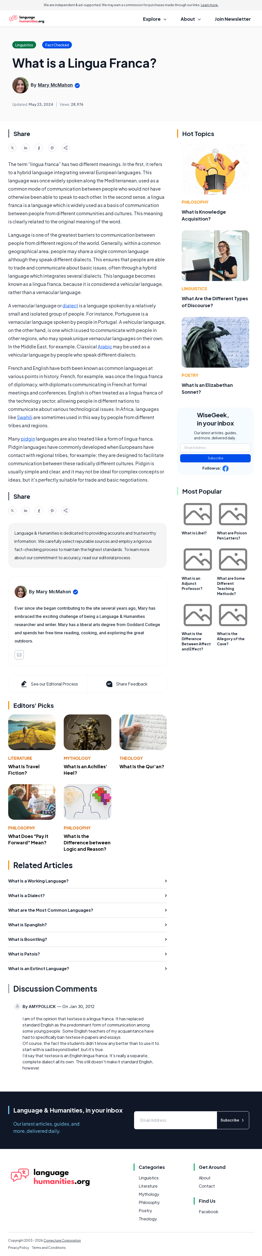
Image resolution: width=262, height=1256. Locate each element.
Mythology (77, 758)
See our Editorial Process (49, 684)
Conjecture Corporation (62, 1240)
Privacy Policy (18, 1248)
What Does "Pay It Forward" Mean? (28, 839)
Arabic (105, 346)
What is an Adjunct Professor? (192, 583)
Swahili (24, 417)
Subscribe (215, 458)
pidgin (28, 439)
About (205, 1177)
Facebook (208, 1211)
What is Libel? (194, 533)
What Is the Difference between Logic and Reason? (87, 842)
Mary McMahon (55, 85)
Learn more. (210, 5)
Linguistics (194, 288)
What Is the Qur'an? (141, 766)
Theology (131, 758)
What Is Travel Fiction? (24, 769)
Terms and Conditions (49, 1248)
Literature (20, 758)
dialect (70, 305)
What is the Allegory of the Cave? (231, 638)
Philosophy (21, 828)
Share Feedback (126, 684)
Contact (207, 1186)
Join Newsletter (233, 19)
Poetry (190, 375)
